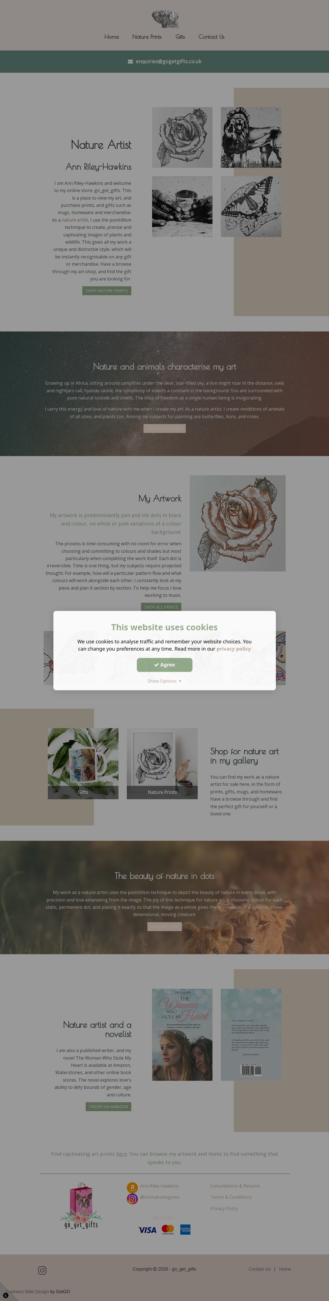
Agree (164, 664)
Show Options (165, 681)
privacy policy (234, 648)
